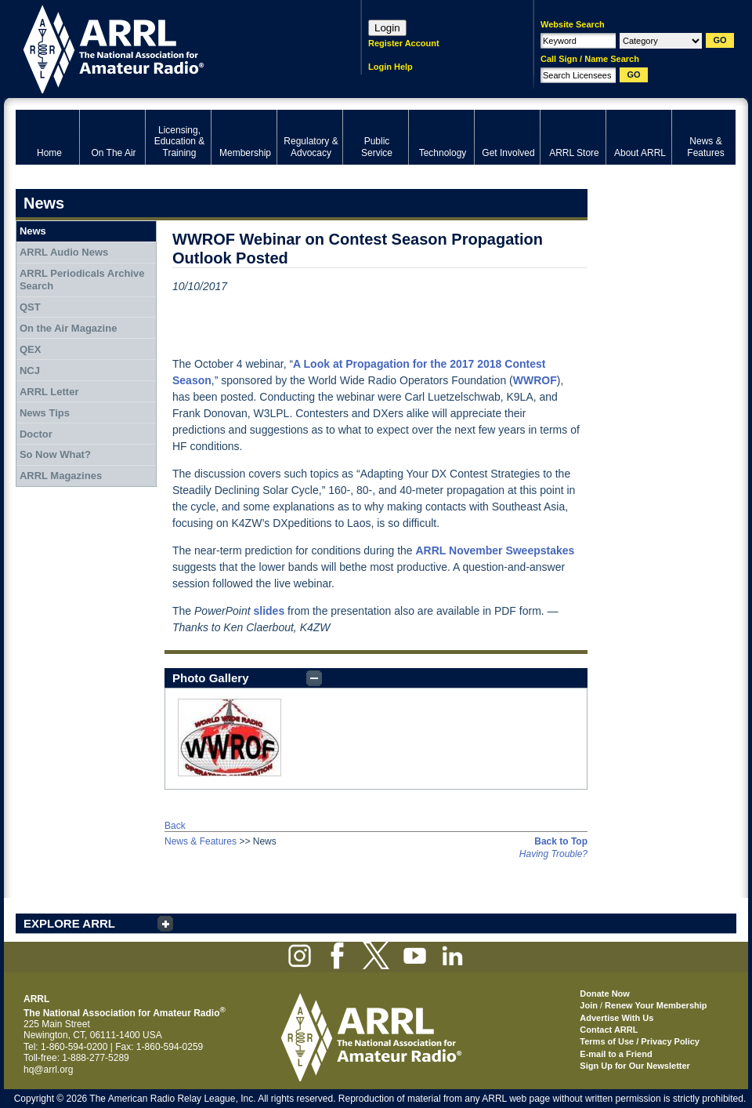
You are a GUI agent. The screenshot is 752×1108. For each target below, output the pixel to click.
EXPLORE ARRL (69, 923)
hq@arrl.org (49, 1069)
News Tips (45, 413)
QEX (30, 349)
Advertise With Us (616, 1018)
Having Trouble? (553, 853)
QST (30, 307)
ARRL (168, 47)
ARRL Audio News (64, 252)
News (33, 231)
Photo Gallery (210, 678)
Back (175, 825)
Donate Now (605, 993)
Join (589, 1005)
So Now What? (55, 454)
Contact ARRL (609, 1029)
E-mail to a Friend (616, 1054)
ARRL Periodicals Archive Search (82, 279)
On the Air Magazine (68, 328)
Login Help (390, 66)
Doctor (36, 434)
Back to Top (561, 841)
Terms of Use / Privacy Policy (640, 1041)
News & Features (200, 841)
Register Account (403, 43)
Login (387, 28)
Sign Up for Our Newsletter (635, 1065)
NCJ (30, 370)
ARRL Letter (49, 392)
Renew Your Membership (656, 1005)
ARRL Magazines (61, 475)
